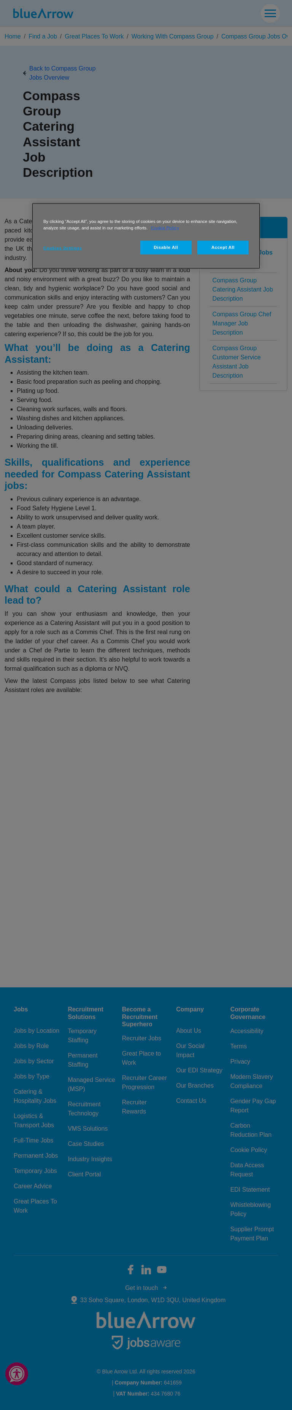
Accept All (223, 247)
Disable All (166, 247)
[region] (146, 236)
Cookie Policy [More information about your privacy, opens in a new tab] (165, 228)
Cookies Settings (62, 248)
